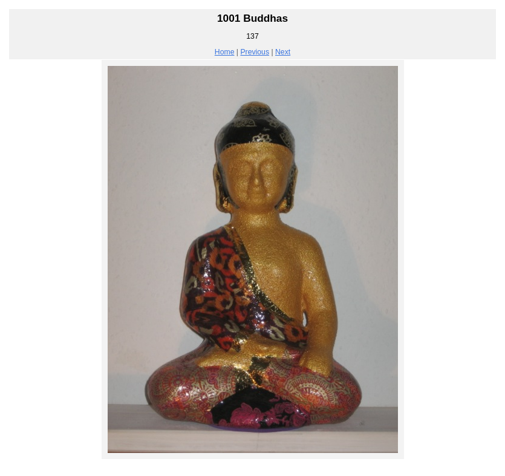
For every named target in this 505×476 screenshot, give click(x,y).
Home (225, 52)
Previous (254, 52)
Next (282, 52)
